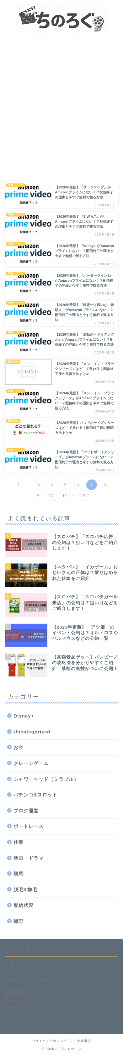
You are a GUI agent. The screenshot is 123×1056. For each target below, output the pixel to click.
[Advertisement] (61, 99)
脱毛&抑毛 (25, 889)
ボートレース (28, 826)
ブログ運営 (26, 810)
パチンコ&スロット (35, 794)
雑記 (18, 921)
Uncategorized (32, 731)
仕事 (18, 842)
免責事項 (84, 1041)
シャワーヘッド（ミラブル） (46, 779)
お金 (18, 747)
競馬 (18, 873)
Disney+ (23, 715)
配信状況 (23, 905)
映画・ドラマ (28, 858)
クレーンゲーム (31, 763)
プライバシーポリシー (49, 1041)
